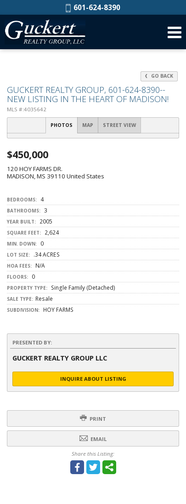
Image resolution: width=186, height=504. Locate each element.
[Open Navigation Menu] (174, 32)
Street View (119, 125)
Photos (62, 125)
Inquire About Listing (93, 378)
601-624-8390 (93, 7)
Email (93, 438)
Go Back (159, 76)
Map (87, 125)
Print (93, 418)
